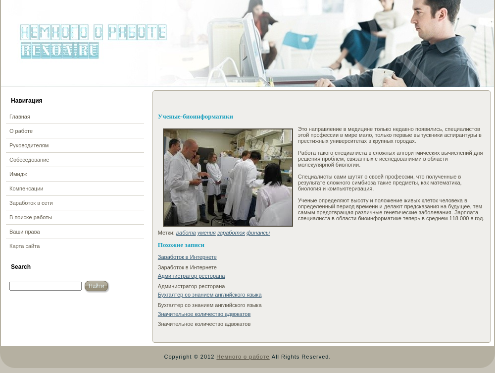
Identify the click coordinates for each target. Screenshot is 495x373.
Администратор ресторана (191, 276)
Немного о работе (242, 357)
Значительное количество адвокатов (204, 314)
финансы (258, 233)
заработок (231, 233)
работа (186, 233)
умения (207, 233)
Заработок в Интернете (187, 257)
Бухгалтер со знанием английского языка (210, 295)
